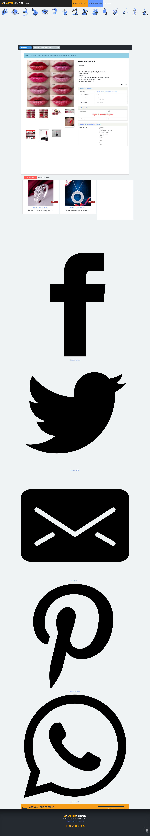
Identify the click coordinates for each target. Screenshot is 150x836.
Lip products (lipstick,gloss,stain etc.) (107, 91)
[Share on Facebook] (75, 305)
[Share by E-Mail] (75, 526)
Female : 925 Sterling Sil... (78, 207)
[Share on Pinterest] (75, 637)
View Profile (30, 177)
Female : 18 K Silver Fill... (40, 207)
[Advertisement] (75, 31)
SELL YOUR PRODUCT (97, 3)
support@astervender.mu (75, 821)
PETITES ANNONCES (113, 3)
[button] (30, 83)
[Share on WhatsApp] (75, 747)
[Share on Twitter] (75, 416)
